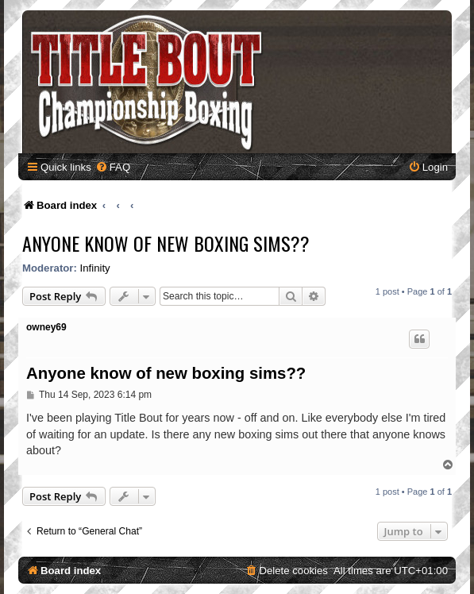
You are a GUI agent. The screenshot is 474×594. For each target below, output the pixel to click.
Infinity (95, 268)
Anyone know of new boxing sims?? (166, 243)
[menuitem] (112, 167)
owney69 (46, 327)
